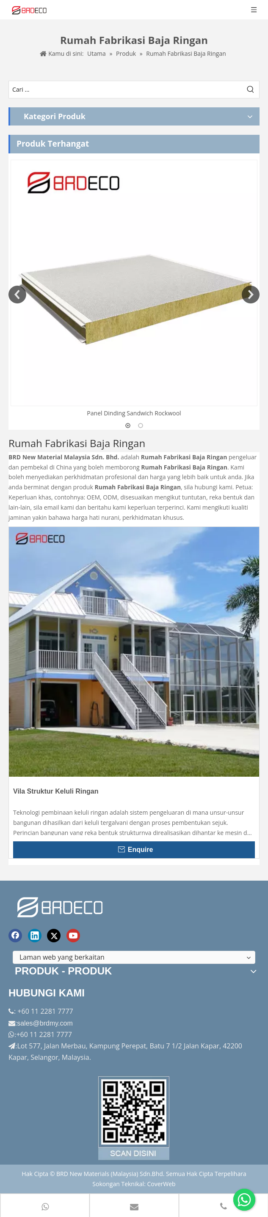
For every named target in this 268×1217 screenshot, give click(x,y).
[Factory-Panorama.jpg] (134, 1118)
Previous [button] (17, 294)
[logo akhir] (60, 906)
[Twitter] (54, 935)
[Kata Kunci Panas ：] (250, 89)
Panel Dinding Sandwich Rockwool (134, 413)
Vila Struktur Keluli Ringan (56, 791)
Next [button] (251, 294)
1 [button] (128, 425)
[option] (134, 289)
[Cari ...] (125, 89)
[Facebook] (15, 935)
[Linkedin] (34, 935)
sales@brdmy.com (45, 1023)
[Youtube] (73, 935)
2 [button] (140, 425)
